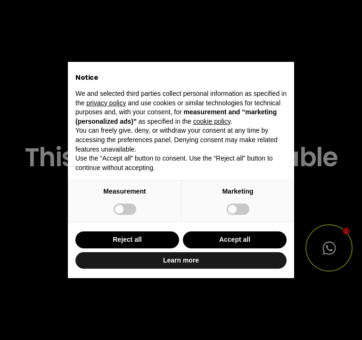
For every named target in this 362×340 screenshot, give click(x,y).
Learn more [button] (181, 260)
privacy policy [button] (106, 103)
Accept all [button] (234, 239)
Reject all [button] (127, 239)
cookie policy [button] (211, 121)
